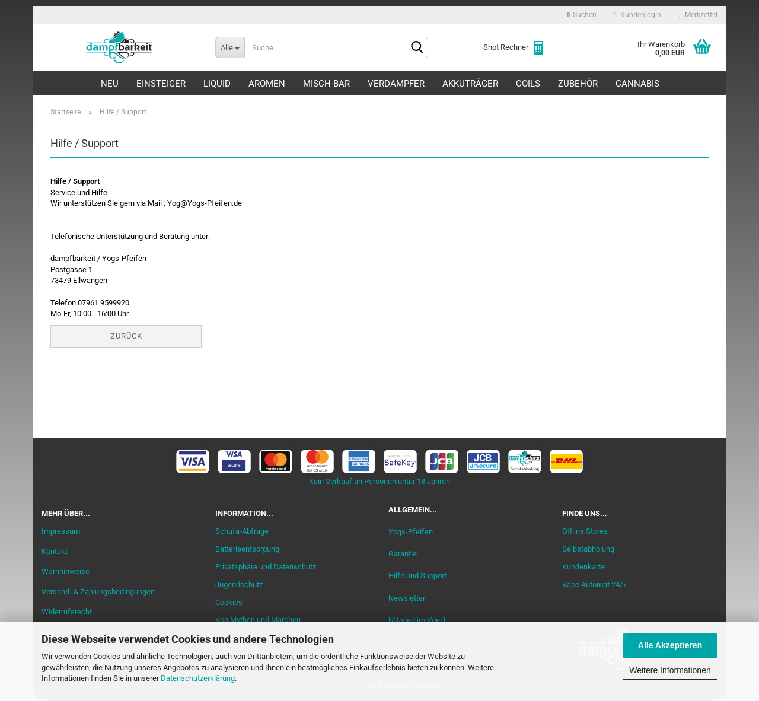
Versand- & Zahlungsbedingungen (98, 591)
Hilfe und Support (417, 576)
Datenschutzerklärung (198, 678)
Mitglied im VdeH (416, 620)
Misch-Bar (326, 83)
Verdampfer (396, 83)
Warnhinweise (66, 571)
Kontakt (55, 551)
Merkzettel (698, 15)
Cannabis (637, 83)
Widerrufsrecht (67, 611)
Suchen (582, 15)
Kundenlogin (637, 15)
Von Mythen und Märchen (258, 619)
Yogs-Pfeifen (410, 531)
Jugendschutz (239, 584)
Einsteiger (161, 83)
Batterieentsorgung (247, 548)
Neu (110, 83)
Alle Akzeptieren (670, 645)
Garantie (402, 553)
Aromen (266, 83)
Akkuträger (470, 83)
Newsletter (406, 598)
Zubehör (578, 83)
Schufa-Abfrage (242, 531)
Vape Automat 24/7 (594, 584)
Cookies (229, 602)
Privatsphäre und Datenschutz (265, 566)
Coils (528, 83)
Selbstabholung (588, 548)
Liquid (217, 83)
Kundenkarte (583, 566)
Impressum (61, 531)
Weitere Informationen (669, 670)
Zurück (126, 336)
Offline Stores (585, 531)
